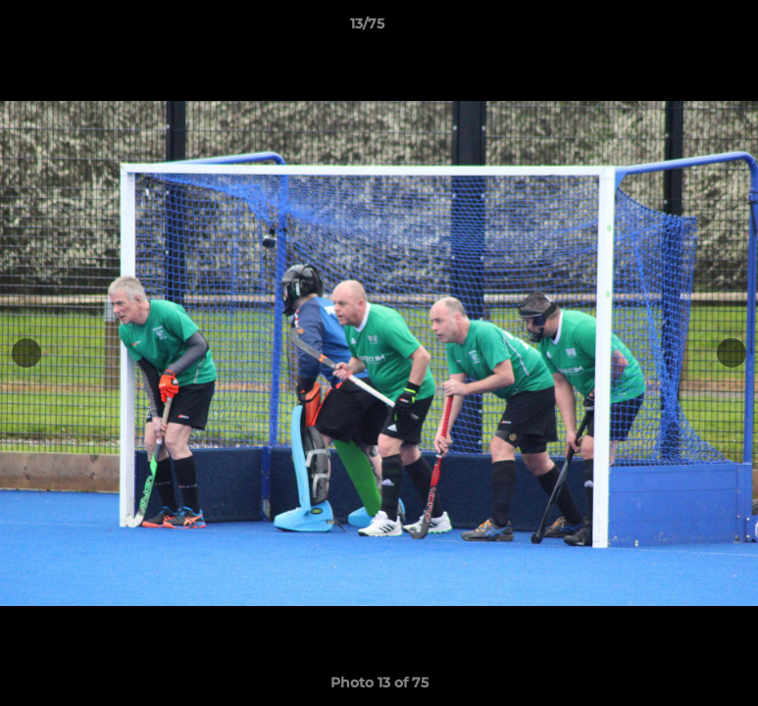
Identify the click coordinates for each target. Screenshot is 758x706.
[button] (675, 28)
